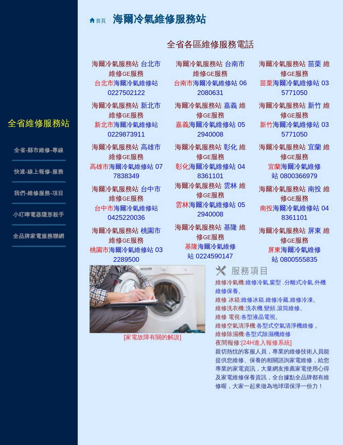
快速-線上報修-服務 (39, 172)
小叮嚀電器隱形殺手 (38, 214)
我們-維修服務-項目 (39, 193)
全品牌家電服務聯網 (38, 236)
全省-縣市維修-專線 (39, 150)
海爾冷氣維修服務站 (159, 18)
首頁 (97, 20)
